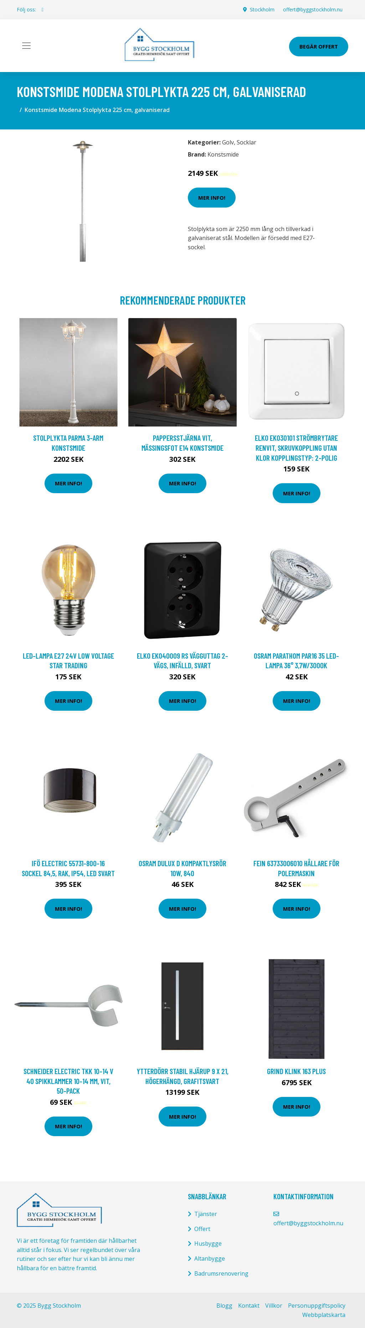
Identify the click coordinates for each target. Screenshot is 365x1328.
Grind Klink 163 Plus (296, 1071)
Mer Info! (211, 197)
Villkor (273, 1305)
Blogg (224, 1305)
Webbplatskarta (323, 1315)
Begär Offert (318, 46)
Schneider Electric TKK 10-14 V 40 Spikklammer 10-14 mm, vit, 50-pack (68, 1081)
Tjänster (205, 1214)
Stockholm (262, 9)
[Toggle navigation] (26, 45)
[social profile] (42, 9)
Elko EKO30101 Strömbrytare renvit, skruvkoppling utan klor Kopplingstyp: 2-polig (296, 447)
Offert (202, 1229)
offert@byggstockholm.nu (313, 9)
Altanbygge (209, 1258)
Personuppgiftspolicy (316, 1305)
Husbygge (208, 1243)
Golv (228, 142)
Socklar (246, 142)
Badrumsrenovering (221, 1273)
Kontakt (248, 1305)
